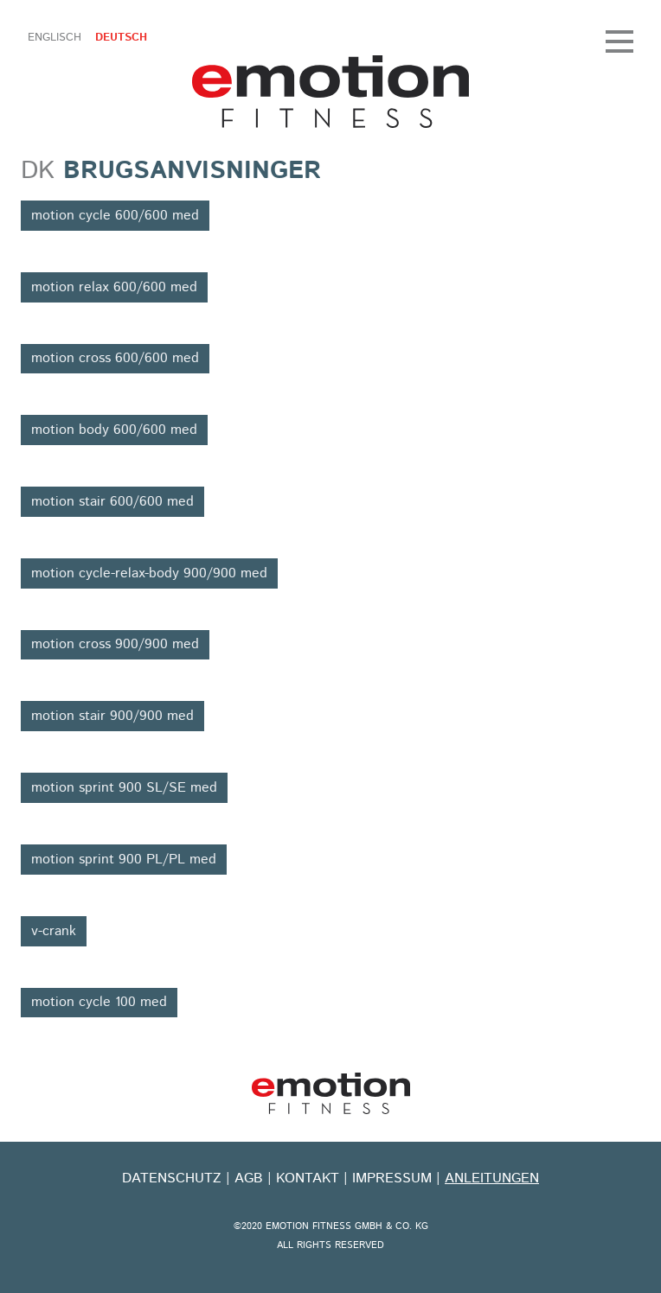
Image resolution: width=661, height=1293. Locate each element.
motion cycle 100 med (99, 1002)
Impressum (392, 1178)
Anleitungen (492, 1178)
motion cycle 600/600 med (115, 216)
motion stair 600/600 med (112, 502)
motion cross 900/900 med (115, 644)
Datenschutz (171, 1178)
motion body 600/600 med (114, 430)
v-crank (53, 931)
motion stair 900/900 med (112, 716)
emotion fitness (330, 91)
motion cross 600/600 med (115, 358)
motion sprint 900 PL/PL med (123, 859)
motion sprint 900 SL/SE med (124, 788)
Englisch (54, 37)
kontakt (307, 1178)
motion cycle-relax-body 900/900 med (149, 573)
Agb (248, 1178)
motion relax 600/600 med (114, 287)
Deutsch (121, 37)
